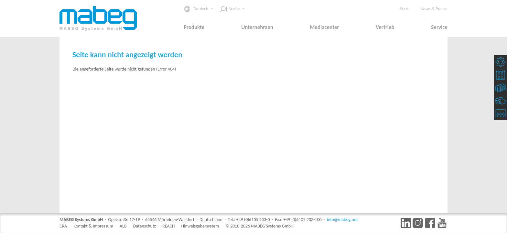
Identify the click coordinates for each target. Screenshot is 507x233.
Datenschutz (144, 226)
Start (404, 9)
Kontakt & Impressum (93, 226)
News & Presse (434, 9)
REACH (168, 226)
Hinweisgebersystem (200, 226)
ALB (123, 226)
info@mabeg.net (342, 219)
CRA (63, 226)
